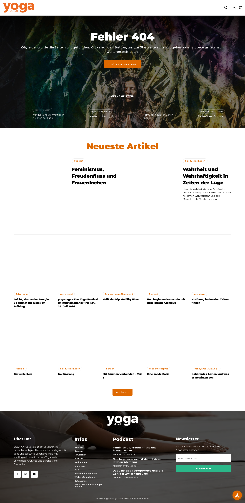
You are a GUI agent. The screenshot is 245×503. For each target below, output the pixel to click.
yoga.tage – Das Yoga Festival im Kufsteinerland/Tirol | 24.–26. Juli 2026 (78, 304)
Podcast (78, 162)
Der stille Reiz (23, 375)
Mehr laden (123, 393)
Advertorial (22, 295)
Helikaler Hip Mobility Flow (102, 116)
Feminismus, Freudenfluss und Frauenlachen (92, 180)
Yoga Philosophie (158, 370)
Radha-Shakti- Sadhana (210, 116)
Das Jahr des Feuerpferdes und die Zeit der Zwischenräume (138, 472)
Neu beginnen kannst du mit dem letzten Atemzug (137, 461)
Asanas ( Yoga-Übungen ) (101, 111)
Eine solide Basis (158, 375)
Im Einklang (66, 375)
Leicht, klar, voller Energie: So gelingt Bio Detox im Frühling (32, 304)
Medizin (20, 370)
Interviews (149, 110)
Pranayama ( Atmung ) (206, 370)
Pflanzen (109, 370)
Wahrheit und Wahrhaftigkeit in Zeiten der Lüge (206, 180)
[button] (226, 7)
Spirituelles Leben (42, 110)
